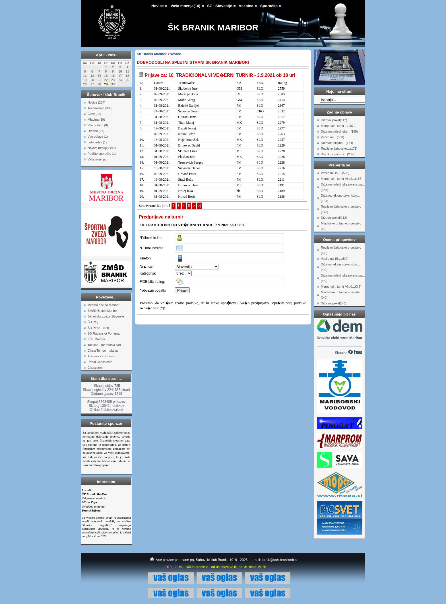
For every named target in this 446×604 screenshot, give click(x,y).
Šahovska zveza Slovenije (106, 316)
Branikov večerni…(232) (337, 154)
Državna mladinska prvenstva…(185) (343, 187)
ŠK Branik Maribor (213, 27)
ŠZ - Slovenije (219, 6)
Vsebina (246, 6)
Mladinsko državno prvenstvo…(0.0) (342, 294)
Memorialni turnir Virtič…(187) (341, 178)
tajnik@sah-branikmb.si (280, 560)
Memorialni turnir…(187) (338, 125)
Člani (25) (94, 114)
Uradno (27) (96, 131)
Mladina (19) (96, 119)
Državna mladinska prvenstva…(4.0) (343, 278)
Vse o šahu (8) (98, 125)
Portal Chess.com (100, 362)
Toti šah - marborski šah (104, 345)
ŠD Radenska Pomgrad (104, 333)
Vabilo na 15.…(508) (335, 173)
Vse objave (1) (98, 136)
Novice (157, 6)
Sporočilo (269, 6)
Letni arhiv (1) (97, 142)
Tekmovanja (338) (100, 108)
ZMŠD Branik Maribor (103, 310)
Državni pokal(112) (334, 120)
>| (199, 206)
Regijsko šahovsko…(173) (339, 148)
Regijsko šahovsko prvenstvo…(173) (342, 209)
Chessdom (95, 367)
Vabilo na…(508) (332, 137)
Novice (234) (96, 102)
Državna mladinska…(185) (339, 131)
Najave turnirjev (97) (102, 148)
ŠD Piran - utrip (98, 327)
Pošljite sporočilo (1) (102, 153)
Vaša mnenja (97, 159)
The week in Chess (101, 356)
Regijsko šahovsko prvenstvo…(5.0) (342, 250)
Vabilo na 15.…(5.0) (334, 258)
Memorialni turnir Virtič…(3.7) (341, 286)
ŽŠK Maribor (96, 339)
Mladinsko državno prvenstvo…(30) (342, 226)
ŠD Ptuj (93, 322)
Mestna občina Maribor (103, 305)
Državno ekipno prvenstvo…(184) (340, 198)
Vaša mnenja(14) (185, 6)
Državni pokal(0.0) (333, 303)
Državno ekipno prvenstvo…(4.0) (340, 267)
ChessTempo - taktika (103, 350)
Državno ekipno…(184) (337, 143)
